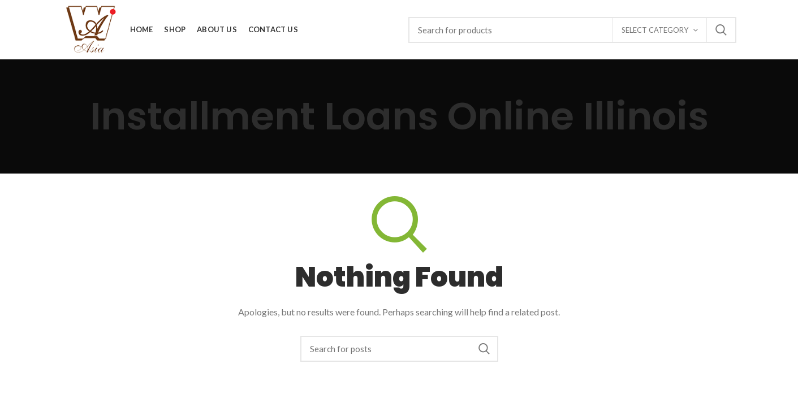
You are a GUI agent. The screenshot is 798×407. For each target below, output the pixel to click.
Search (721, 30)
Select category (655, 29)
